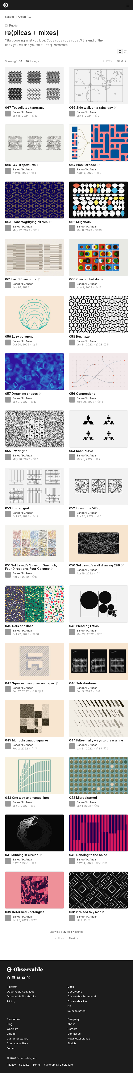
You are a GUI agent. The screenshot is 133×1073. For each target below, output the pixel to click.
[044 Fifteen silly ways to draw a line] (98, 718)
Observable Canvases (20, 991)
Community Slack (17, 1043)
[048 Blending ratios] (98, 604)
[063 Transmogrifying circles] (34, 200)
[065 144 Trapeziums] (34, 143)
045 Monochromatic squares (27, 740)
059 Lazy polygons (19, 336)
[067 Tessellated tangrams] (34, 85)
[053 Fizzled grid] (34, 486)
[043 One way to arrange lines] (34, 775)
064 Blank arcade (82, 165)
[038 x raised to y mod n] (98, 890)
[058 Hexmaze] (98, 314)
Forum (10, 1048)
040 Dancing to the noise (88, 855)
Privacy (11, 1064)
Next (122, 61)
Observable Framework (82, 996)
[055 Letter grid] (34, 429)
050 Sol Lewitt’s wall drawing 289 (94, 565)
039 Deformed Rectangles (24, 912)
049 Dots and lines (19, 626)
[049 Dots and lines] (34, 604)
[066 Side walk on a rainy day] (98, 85)
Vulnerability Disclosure (58, 1064)
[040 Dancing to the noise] (98, 833)
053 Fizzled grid (17, 508)
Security (24, 1064)
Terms (37, 1064)
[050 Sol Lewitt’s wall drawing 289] (98, 543)
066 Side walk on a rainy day (91, 107)
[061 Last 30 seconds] (34, 257)
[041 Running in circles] (34, 833)
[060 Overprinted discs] (98, 257)
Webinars (12, 1028)
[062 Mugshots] (98, 200)
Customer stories (17, 1038)
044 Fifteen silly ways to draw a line (96, 740)
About (71, 1024)
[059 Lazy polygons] (34, 314)
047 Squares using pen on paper (29, 683)
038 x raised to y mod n (86, 912)
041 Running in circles (21, 855)
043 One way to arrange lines (27, 797)
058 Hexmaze (79, 336)
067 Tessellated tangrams (24, 107)
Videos (11, 1033)
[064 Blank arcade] (98, 143)
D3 (69, 1006)
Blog (9, 1024)
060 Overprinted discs (86, 279)
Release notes (76, 1011)
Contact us (74, 1033)
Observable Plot (77, 1001)
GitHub (71, 1043)
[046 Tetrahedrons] (98, 661)
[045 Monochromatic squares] (34, 718)
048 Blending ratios (84, 626)
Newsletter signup (78, 1038)
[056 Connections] (98, 371)
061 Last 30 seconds (20, 279)
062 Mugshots (80, 222)
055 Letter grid (16, 451)
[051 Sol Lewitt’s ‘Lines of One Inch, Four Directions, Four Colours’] (34, 543)
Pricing (11, 1001)
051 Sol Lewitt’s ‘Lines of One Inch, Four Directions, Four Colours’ (31, 566)
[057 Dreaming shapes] (34, 371)
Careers (72, 1028)
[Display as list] (125, 51)
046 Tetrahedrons (83, 683)
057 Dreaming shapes (21, 393)
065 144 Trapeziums (20, 165)
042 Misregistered (83, 797)
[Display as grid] (119, 51)
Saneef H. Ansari (15, 16)
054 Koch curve (81, 451)
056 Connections (82, 393)
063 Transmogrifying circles (26, 222)
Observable (74, 991)
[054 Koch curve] (98, 429)
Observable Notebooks (21, 996)
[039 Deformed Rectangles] (34, 890)
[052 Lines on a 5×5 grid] (98, 486)
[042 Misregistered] (98, 775)
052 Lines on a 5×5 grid (86, 508)
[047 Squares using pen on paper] (34, 661)
